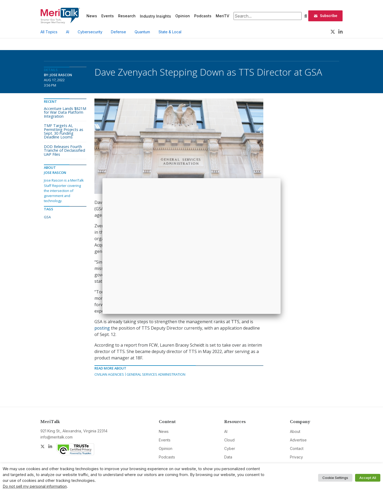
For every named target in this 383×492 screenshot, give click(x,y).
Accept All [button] (367, 477)
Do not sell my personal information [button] (35, 486)
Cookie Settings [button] (335, 477)
